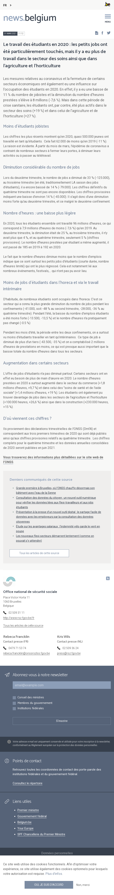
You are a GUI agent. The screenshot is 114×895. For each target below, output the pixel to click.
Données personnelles (57, 853)
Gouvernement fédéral (32, 816)
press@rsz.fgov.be (68, 653)
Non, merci (83, 884)
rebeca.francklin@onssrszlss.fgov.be (26, 653)
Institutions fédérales (30, 708)
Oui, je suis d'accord (48, 884)
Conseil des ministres (30, 697)
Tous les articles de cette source (39, 553)
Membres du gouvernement (34, 703)
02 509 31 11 (17, 612)
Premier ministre (28, 810)
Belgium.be (24, 822)
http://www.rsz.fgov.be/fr (18, 617)
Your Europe (25, 828)
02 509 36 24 (70, 648)
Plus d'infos (53, 874)
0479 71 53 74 (17, 648)
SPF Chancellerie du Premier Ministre (41, 834)
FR (5, 5)
